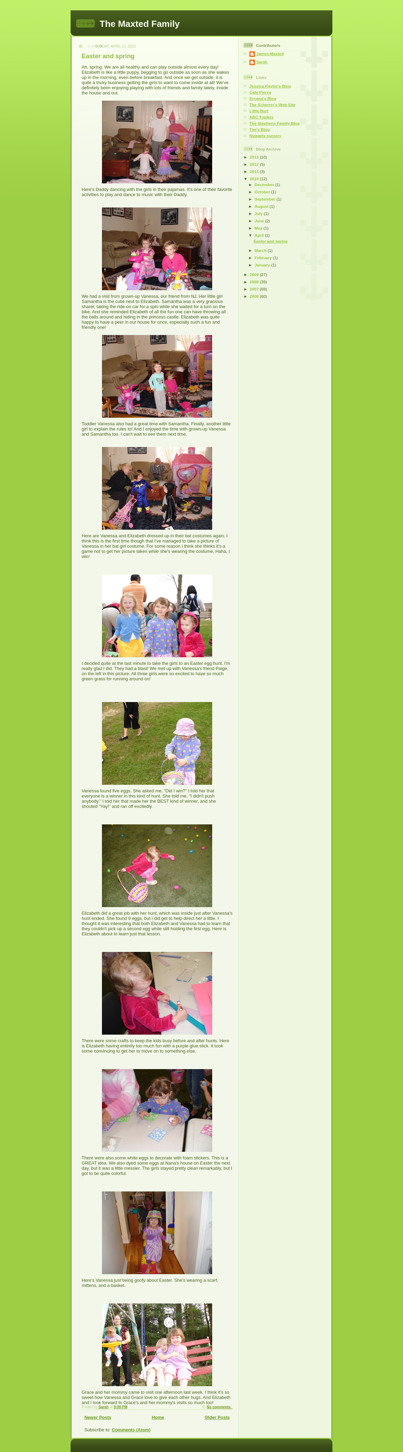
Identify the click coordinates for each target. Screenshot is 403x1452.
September (266, 199)
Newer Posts (97, 1417)
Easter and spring (108, 56)
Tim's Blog (259, 129)
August (262, 206)
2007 (255, 289)
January (263, 265)
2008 (255, 282)
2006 (255, 296)
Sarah (261, 62)
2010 (255, 178)
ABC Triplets (261, 117)
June (260, 221)
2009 (255, 274)
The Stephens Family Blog (274, 123)
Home (158, 1417)
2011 (255, 171)
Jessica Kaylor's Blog (270, 86)
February (264, 257)
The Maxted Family (140, 24)
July (259, 213)
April (260, 235)
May (259, 228)
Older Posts (217, 1417)
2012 (255, 164)
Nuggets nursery (265, 135)
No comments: (219, 1407)
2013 (255, 157)
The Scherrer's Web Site (272, 104)
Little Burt (258, 111)
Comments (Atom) (131, 1429)
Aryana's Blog (262, 98)
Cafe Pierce (260, 92)
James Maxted (270, 53)
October (263, 192)
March (261, 250)
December (265, 184)
